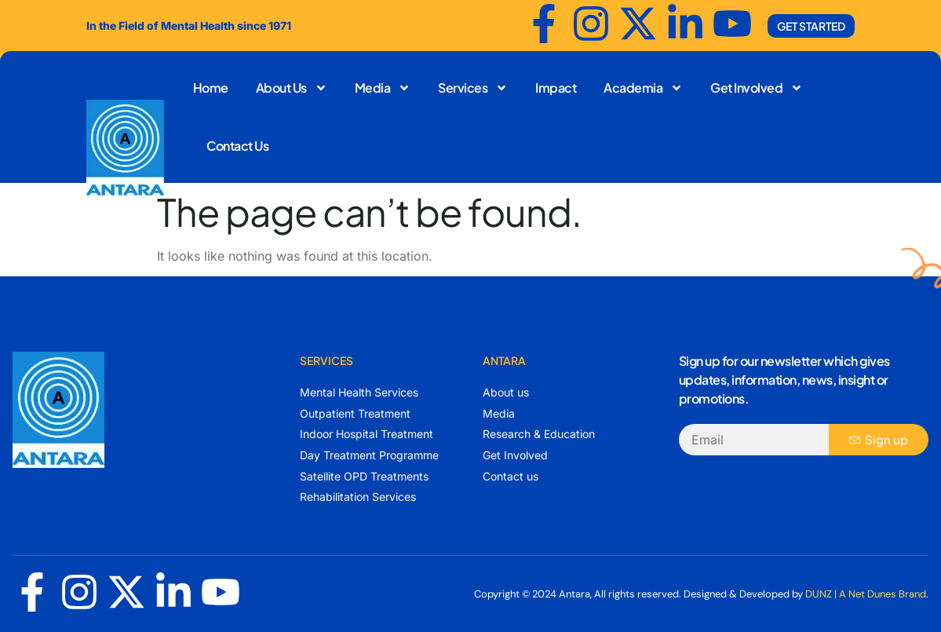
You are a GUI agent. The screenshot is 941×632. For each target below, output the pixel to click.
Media (383, 88)
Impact (555, 87)
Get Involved (756, 88)
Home (210, 87)
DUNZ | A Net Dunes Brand (865, 594)
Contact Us (237, 145)
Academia (643, 88)
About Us (291, 88)
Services (473, 88)
